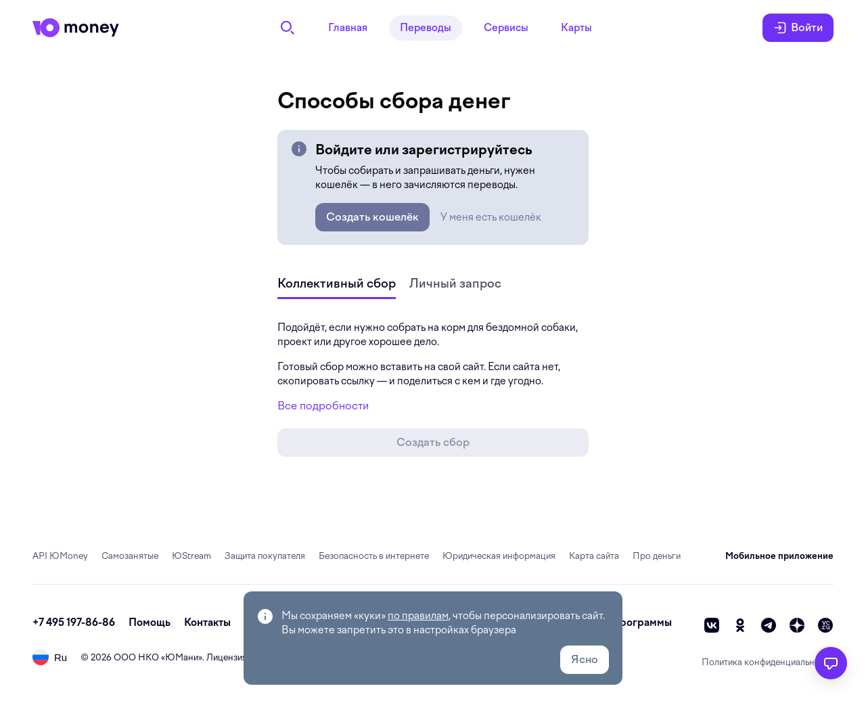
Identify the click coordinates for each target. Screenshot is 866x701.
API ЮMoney (60, 556)
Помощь (149, 622)
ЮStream (191, 556)
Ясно (584, 659)
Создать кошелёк (372, 216)
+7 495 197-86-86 (73, 622)
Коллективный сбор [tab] (336, 283)
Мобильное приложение (779, 556)
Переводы (425, 28)
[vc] (825, 625)
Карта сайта (594, 556)
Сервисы (506, 28)
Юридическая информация (498, 556)
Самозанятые (129, 556)
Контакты (207, 622)
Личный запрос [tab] (455, 283)
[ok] (740, 625)
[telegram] (768, 625)
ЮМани (181, 657)
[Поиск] (287, 28)
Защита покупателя (265, 556)
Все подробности (323, 405)
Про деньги (657, 556)
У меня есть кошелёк (490, 217)
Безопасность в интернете (374, 556)
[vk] (712, 625)
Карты (576, 28)
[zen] (797, 625)
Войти (798, 28)
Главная (347, 28)
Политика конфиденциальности (768, 662)
